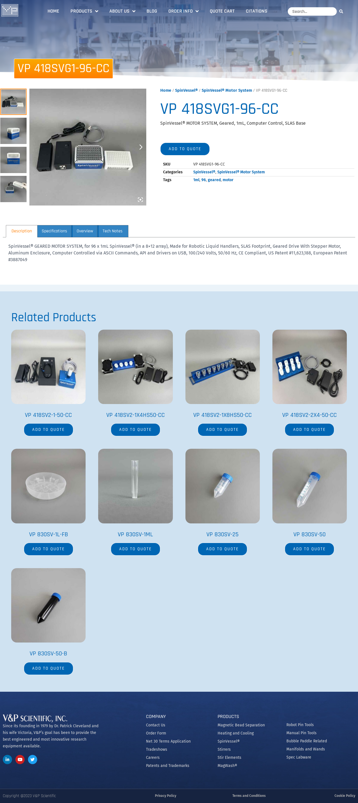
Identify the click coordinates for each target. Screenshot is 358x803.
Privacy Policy (165, 796)
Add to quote (185, 149)
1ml (196, 180)
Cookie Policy (345, 796)
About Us (122, 11)
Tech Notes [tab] (113, 231)
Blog (152, 11)
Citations (256, 11)
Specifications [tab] (54, 231)
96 (203, 180)
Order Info (183, 11)
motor (228, 180)
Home (53, 11)
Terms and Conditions (249, 796)
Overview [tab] (85, 231)
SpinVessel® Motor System (227, 90)
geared (214, 180)
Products (84, 11)
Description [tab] (21, 231)
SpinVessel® (186, 90)
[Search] (342, 11)
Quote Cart (222, 11)
